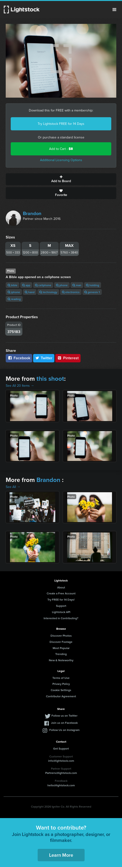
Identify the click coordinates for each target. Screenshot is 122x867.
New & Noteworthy (61, 660)
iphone (14, 292)
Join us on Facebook (64, 723)
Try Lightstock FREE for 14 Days (61, 123)
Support (61, 606)
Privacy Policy (61, 684)
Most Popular (61, 648)
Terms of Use (61, 678)
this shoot (50, 378)
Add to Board (61, 179)
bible (12, 285)
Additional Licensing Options (61, 160)
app (26, 285)
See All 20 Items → (20, 385)
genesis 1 (92, 292)
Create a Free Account (61, 593)
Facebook (19, 358)
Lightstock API (61, 612)
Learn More (61, 854)
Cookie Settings (61, 690)
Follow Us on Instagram (64, 730)
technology (48, 292)
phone (62, 285)
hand (30, 292)
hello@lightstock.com (61, 785)
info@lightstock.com (61, 761)
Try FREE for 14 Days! (61, 599)
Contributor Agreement (61, 696)
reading (14, 299)
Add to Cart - (61, 148)
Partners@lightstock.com (61, 773)
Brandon (32, 213)
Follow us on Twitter (64, 716)
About (61, 587)
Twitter (44, 358)
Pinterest (68, 358)
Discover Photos (61, 636)
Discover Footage (61, 642)
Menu (114, 9)
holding (92, 285)
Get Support (61, 748)
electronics (71, 292)
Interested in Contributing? (61, 618)
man (76, 285)
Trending (61, 654)
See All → (13, 486)
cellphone (43, 285)
